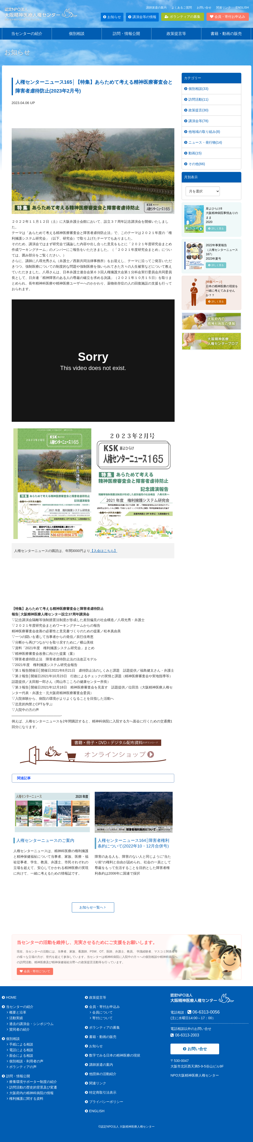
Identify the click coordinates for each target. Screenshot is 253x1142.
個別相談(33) (196, 89)
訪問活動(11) (196, 99)
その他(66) (194, 164)
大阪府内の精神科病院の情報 (30, 1093)
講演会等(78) (196, 121)
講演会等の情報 (142, 17)
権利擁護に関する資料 (25, 1098)
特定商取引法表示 (100, 1092)
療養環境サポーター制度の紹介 (32, 1082)
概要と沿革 (16, 1012)
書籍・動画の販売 (226, 34)
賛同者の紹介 (18, 1029)
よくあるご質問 (181, 7)
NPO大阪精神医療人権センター (194, 1075)
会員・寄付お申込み (227, 17)
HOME (9, 997)
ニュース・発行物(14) (203, 142)
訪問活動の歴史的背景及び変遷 (32, 1087)
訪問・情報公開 (126, 34)
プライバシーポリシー (104, 1102)
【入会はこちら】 (103, 551)
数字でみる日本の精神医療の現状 (112, 1055)
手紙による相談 (20, 1044)
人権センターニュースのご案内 (45, 840)
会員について (101, 1012)
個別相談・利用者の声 (25, 1061)
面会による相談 (20, 1055)
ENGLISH (242, 7)
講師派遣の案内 (156, 7)
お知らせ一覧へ (92, 907)
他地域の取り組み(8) (202, 132)
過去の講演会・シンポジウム (30, 1024)
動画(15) (193, 153)
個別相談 (76, 34)
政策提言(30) (196, 110)
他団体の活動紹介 (100, 1074)
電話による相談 (20, 1050)
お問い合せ (204, 7)
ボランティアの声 (22, 1067)
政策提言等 (176, 34)
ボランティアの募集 (182, 17)
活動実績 (15, 1018)
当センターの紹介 (26, 34)
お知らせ (112, 17)
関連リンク (223, 7)
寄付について (101, 1018)
